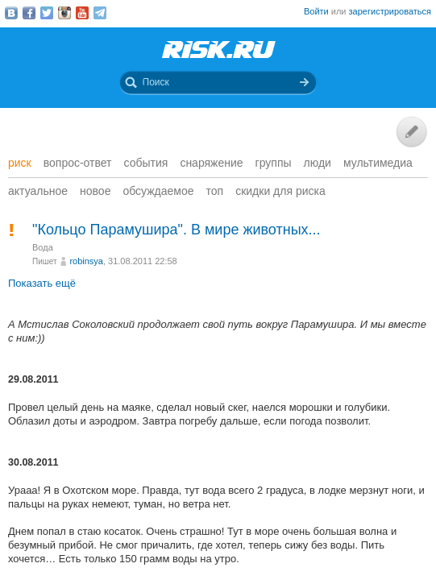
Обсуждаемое (157, 190)
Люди (317, 162)
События (146, 162)
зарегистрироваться (390, 11)
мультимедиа (378, 162)
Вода (42, 247)
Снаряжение (211, 162)
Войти (316, 11)
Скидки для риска (280, 190)
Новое (95, 190)
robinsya (86, 261)
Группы (273, 162)
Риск (19, 162)
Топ (215, 190)
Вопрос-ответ (78, 162)
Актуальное (38, 190)
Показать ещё (42, 283)
